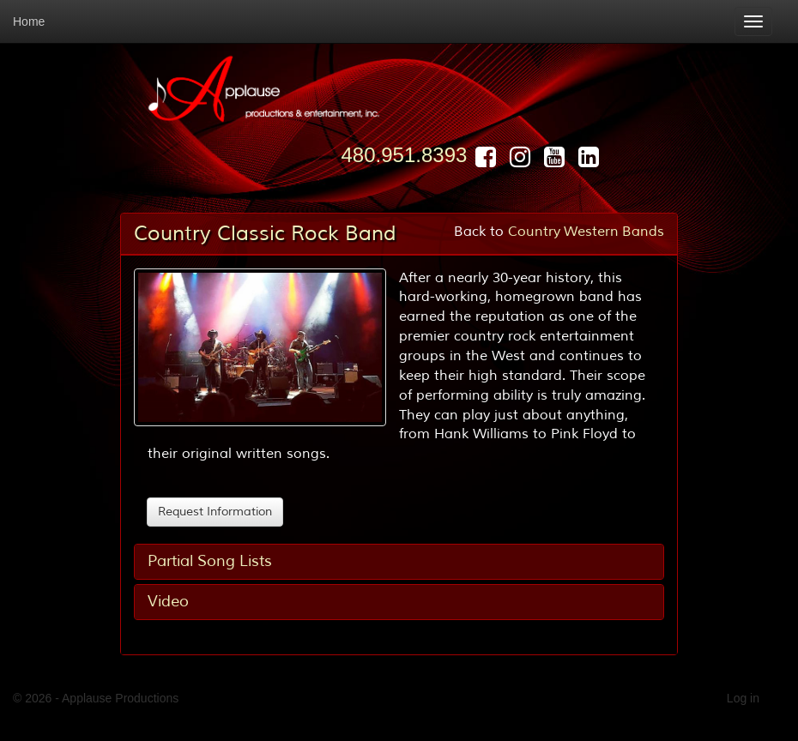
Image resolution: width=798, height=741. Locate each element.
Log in (743, 698)
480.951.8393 (405, 154)
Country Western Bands (586, 231)
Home (29, 21)
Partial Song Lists (210, 560)
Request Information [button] (215, 511)
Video (168, 601)
